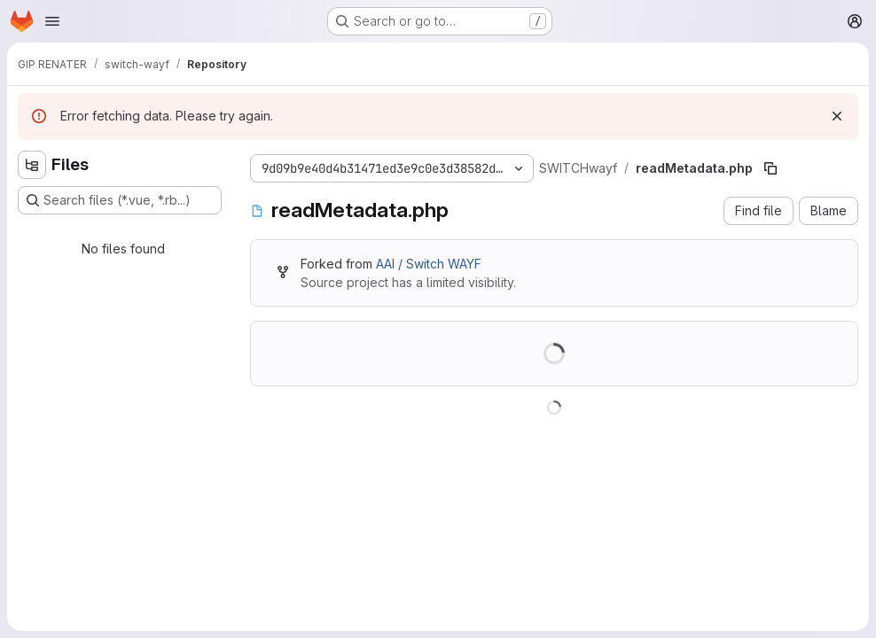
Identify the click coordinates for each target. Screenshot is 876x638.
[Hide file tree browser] (32, 165)
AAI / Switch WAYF (428, 263)
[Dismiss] (837, 116)
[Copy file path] (770, 168)
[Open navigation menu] (52, 21)
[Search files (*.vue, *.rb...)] (120, 200)
